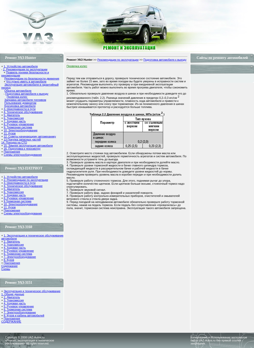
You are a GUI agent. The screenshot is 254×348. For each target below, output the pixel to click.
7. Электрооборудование (20, 256)
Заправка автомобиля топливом (25, 99)
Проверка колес (17, 96)
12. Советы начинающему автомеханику (30, 136)
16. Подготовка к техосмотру (22, 148)
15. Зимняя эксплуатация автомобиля (28, 145)
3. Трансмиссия (14, 244)
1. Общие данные (12, 294)
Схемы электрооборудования (23, 154)
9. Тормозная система (18, 127)
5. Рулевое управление (19, 250)
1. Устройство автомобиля (21, 66)
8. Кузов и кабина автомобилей (24, 315)
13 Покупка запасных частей (22, 139)
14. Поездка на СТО (14, 142)
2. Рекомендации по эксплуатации (25, 69)
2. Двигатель (12, 241)
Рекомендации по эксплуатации (117, 59)
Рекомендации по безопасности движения (31, 78)
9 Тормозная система (17, 201)
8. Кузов (9, 259)
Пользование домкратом (20, 102)
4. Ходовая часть (15, 247)
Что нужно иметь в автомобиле (26, 81)
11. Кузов (9, 133)
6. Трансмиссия (14, 118)
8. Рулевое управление (19, 124)
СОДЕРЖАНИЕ (11, 321)
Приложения (12, 151)
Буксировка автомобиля (20, 105)
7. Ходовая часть (15, 121)
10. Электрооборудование (20, 130)
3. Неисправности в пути (19, 108)
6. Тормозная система (18, 253)
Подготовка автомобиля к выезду (26, 93)
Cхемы (5, 269)
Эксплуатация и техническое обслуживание (32, 291)
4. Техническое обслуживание (23, 112)
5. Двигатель (12, 115)
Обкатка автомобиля (17, 90)
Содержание (9, 265)
